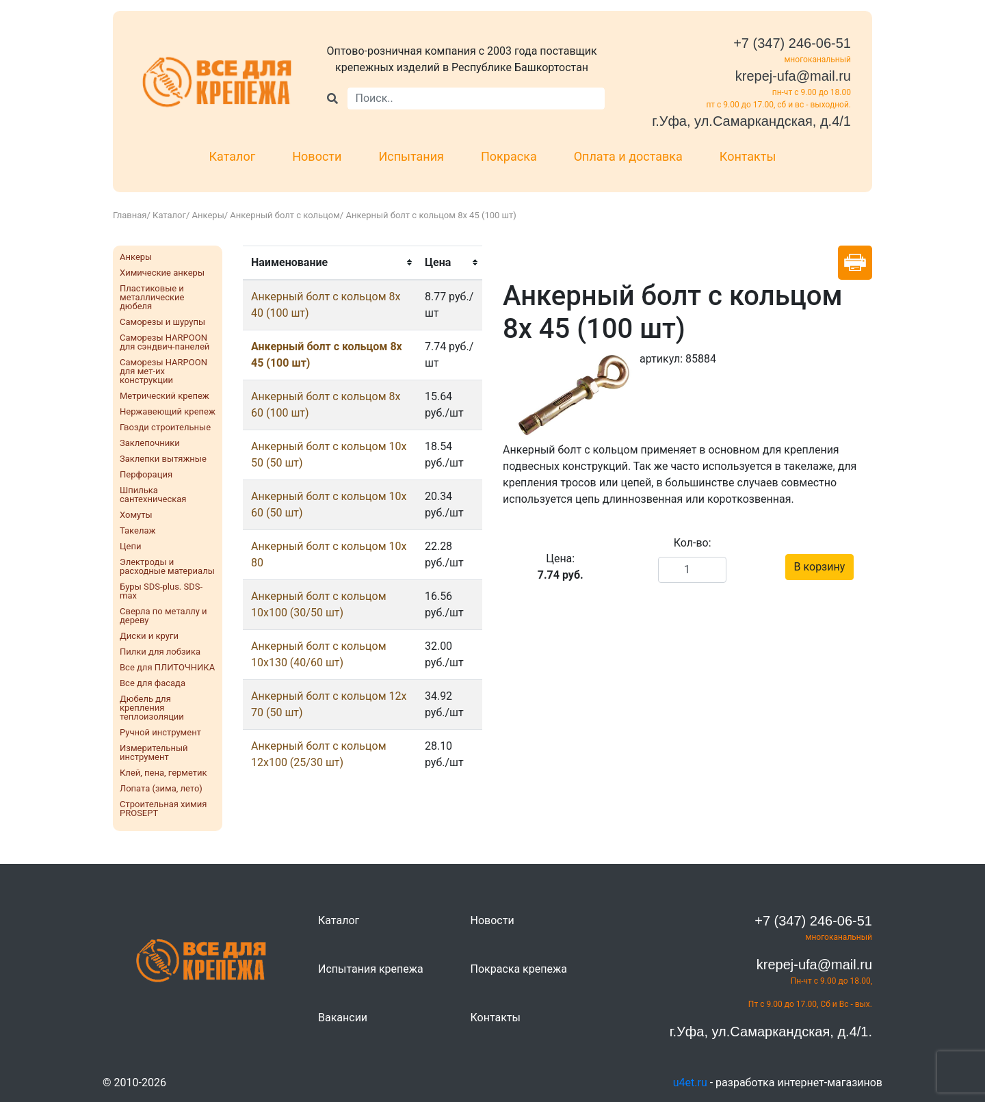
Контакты (748, 156)
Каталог (232, 156)
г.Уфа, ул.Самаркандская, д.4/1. (771, 1031)
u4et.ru (690, 1082)
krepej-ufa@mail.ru (793, 75)
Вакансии (342, 1017)
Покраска (509, 156)
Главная (129, 215)
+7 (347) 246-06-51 (792, 43)
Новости (316, 156)
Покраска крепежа (519, 968)
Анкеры (208, 215)
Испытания (411, 156)
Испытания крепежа (370, 968)
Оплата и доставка (628, 156)
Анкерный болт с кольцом (284, 215)
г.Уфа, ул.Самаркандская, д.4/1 (751, 121)
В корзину (819, 566)
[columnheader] (330, 263)
